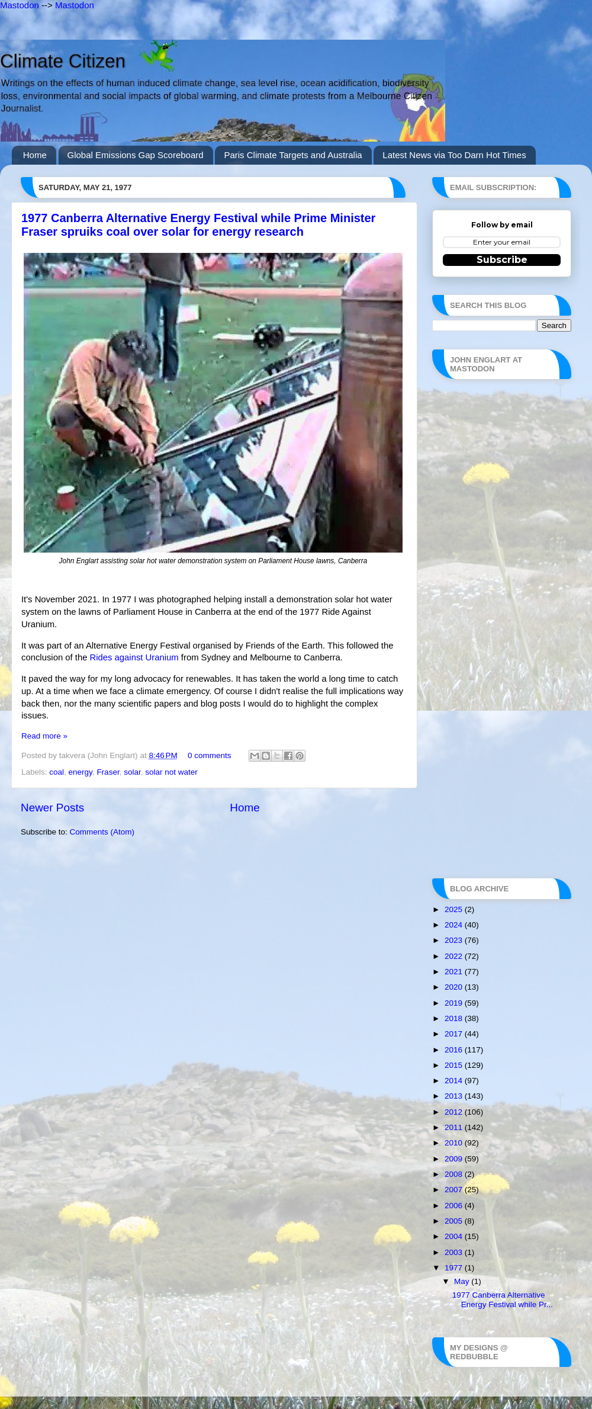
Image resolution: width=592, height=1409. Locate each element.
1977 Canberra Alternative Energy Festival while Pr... (502, 1300)
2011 (455, 1127)
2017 (455, 1033)
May (462, 1281)
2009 (455, 1158)
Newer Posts (52, 807)
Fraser (107, 772)
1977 (455, 1267)
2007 (455, 1189)
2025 (455, 909)
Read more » (44, 735)
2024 (455, 924)
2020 (455, 987)
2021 (455, 971)
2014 (455, 1080)
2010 (455, 1142)
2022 (455, 956)
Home (35, 155)
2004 (455, 1236)
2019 (455, 1003)
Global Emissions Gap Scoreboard (135, 155)
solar (132, 772)
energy (80, 772)
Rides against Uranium (134, 657)
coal (56, 772)
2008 (455, 1174)
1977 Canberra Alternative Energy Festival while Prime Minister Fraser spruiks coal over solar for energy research (198, 224)
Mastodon (19, 5)
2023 (455, 940)
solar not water (171, 772)
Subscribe (502, 259)
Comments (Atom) (102, 831)
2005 (455, 1221)
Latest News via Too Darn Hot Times (454, 155)
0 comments (209, 755)
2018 (455, 1018)
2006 (455, 1205)
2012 (455, 1112)
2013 (455, 1096)
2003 (455, 1252)
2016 (455, 1049)
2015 (455, 1065)
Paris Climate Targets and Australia (293, 155)
